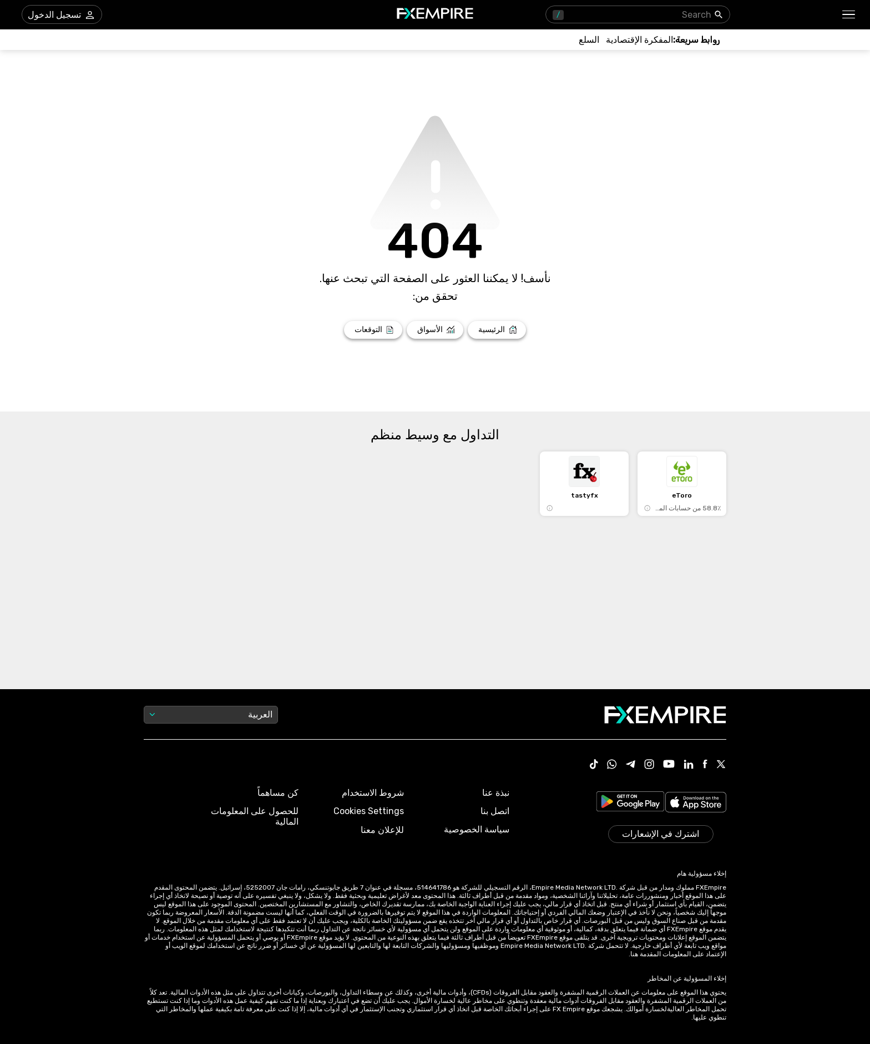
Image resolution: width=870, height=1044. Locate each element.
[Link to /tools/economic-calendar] (639, 39)
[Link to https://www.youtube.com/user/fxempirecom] (669, 765)
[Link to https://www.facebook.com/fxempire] (704, 765)
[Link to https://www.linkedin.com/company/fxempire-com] (689, 765)
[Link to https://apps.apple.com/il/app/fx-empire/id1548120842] (695, 803)
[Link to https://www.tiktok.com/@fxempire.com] (594, 765)
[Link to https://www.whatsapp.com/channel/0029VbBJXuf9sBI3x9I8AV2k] (612, 765)
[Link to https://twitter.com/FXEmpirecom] (721, 765)
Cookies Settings (368, 811)
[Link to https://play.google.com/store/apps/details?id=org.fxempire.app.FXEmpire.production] (630, 803)
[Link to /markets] (435, 330)
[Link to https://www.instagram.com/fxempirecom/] (649, 765)
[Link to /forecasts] (373, 330)
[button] (849, 15)
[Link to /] (497, 330)
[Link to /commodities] (589, 39)
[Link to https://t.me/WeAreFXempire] (630, 765)
